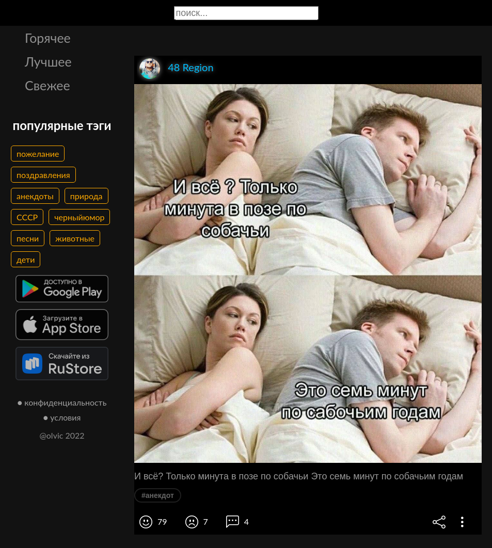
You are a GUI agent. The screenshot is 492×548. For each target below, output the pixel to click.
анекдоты (35, 196)
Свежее (47, 85)
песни (28, 238)
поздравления (43, 175)
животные (74, 238)
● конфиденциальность (62, 402)
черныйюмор (79, 217)
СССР (27, 217)
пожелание (38, 153)
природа (86, 196)
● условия (62, 417)
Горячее (48, 37)
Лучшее (48, 61)
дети (26, 259)
